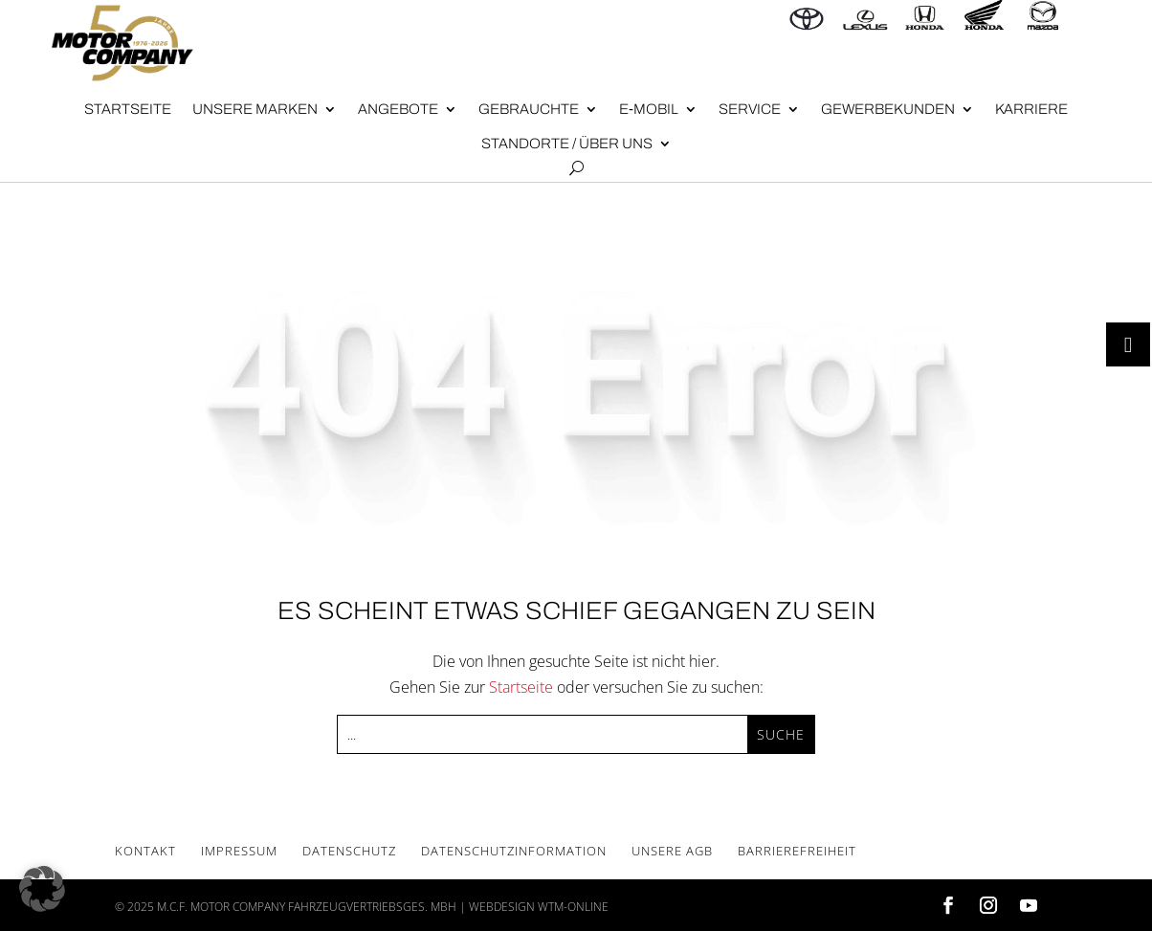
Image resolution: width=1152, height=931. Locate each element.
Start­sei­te (127, 109)
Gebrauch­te (528, 109)
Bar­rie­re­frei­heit (797, 850)
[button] (42, 889)
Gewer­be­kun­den (888, 109)
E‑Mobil (648, 109)
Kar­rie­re (1031, 109)
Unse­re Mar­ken (255, 109)
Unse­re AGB (672, 850)
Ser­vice (750, 109)
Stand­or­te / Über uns (567, 143)
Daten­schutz (349, 850)
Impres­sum (239, 850)
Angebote (398, 109)
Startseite (521, 687)
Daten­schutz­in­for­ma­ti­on (514, 850)
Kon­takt (145, 850)
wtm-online (573, 906)
